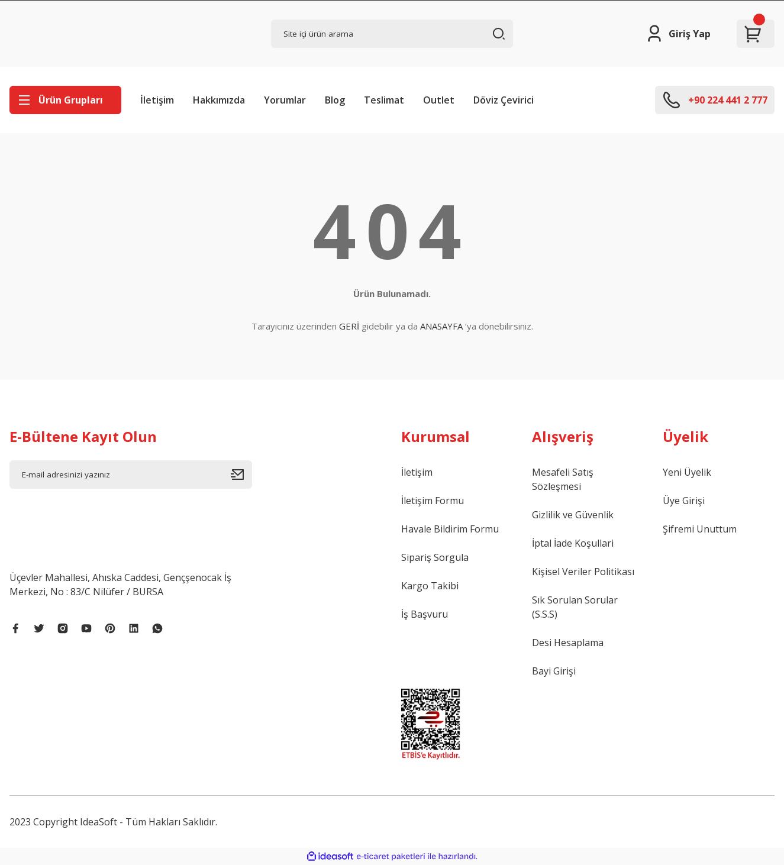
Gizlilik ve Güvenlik (573, 514)
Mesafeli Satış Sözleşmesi (562, 479)
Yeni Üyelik (687, 472)
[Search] (392, 34)
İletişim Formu (432, 500)
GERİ (349, 326)
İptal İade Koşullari (573, 543)
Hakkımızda (219, 99)
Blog (335, 99)
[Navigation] (65, 100)
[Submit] (241, 474)
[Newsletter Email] (130, 474)
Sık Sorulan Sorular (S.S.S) (575, 607)
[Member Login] (678, 34)
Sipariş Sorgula (435, 557)
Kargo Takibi (430, 585)
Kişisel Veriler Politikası (583, 571)
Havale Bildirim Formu (450, 528)
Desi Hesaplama (568, 642)
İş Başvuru (424, 614)
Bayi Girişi (554, 670)
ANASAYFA (441, 326)
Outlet (438, 99)
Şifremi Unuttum (700, 528)
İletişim (157, 99)
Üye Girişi (684, 500)
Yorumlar (285, 99)
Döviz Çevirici (503, 99)
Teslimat (384, 99)
